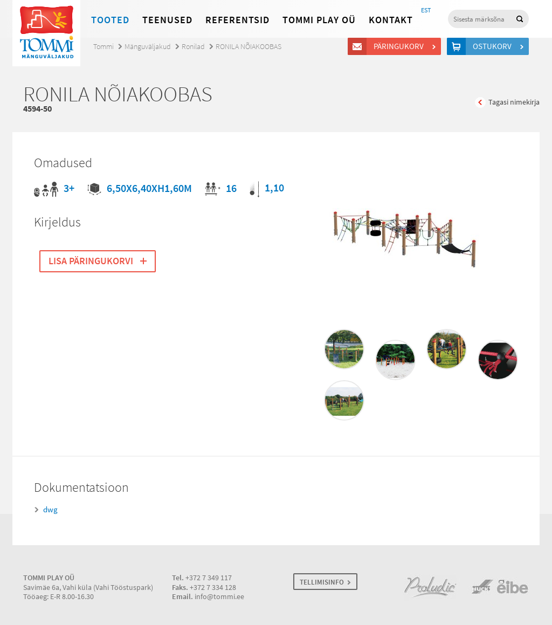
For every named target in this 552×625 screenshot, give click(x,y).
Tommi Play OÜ (319, 19)
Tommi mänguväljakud (46, 33)
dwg (50, 509)
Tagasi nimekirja (514, 102)
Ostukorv (493, 46)
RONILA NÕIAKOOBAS (248, 47)
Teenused (167, 19)
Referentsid (237, 19)
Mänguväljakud (148, 47)
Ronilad (193, 47)
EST (426, 10)
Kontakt (391, 19)
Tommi (103, 47)
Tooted (110, 19)
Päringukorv (400, 46)
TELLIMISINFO (322, 582)
